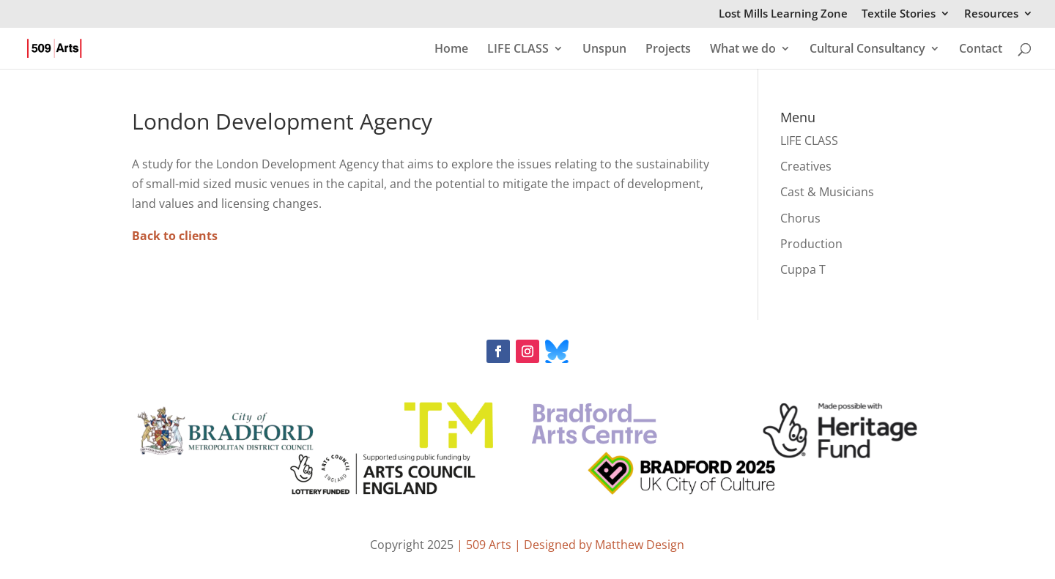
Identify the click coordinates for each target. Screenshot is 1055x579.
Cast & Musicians (827, 192)
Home (451, 49)
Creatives (806, 166)
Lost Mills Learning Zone (783, 14)
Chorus (800, 218)
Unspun (604, 49)
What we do (743, 49)
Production (811, 244)
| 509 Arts (485, 545)
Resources (991, 14)
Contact (980, 49)
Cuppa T (803, 269)
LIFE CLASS (518, 49)
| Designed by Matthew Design (599, 545)
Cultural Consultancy (867, 49)
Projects (668, 49)
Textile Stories (899, 14)
